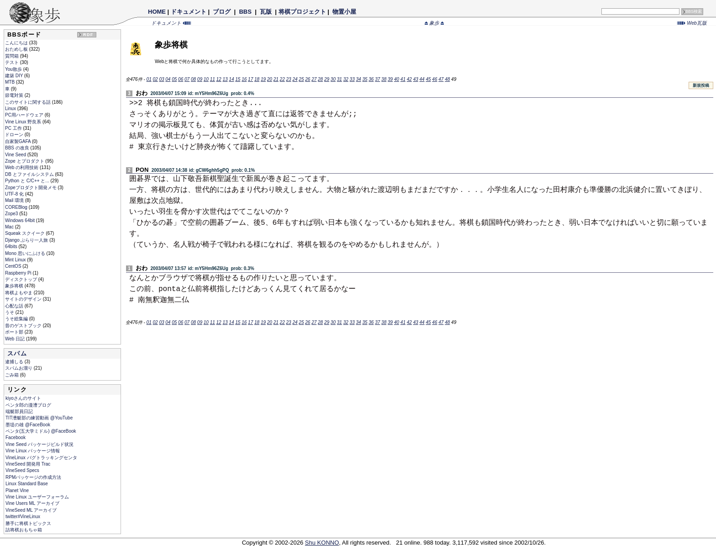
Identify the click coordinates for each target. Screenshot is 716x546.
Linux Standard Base (26, 483)
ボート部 (15, 331)
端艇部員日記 (19, 411)
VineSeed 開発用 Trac (27, 463)
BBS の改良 (18, 147)
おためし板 (17, 49)
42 (409, 79)
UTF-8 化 (15, 193)
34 (358, 79)
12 (218, 79)
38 (383, 79)
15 (237, 79)
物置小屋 (344, 11)
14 (231, 79)
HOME (157, 11)
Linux (11, 108)
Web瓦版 (692, 23)
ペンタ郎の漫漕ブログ (28, 405)
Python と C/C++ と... (27, 180)
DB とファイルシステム (30, 174)
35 (364, 79)
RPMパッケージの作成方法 (33, 477)
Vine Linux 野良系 (23, 121)
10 (206, 79)
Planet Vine (17, 490)
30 (333, 79)
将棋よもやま (19, 292)
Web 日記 (15, 338)
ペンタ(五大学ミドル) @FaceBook (40, 431)
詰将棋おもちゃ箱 (23, 529)
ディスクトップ (21, 279)
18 (256, 79)
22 (282, 79)
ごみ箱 (12, 374)
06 (180, 79)
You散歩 (14, 69)
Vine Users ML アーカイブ (32, 503)
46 (434, 79)
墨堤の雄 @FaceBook (27, 424)
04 (167, 79)
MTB (10, 82)
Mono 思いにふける (26, 253)
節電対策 (15, 95)
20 (269, 79)
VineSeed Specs (22, 470)
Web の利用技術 (22, 167)
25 (301, 79)
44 (422, 79)
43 (415, 79)
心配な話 (15, 305)
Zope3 (12, 213)
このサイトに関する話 (28, 102)
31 (339, 79)
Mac (10, 226)
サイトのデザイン (24, 299)
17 (250, 79)
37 (377, 79)
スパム (17, 353)
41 (402, 79)
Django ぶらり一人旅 (27, 240)
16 (244, 79)
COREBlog (17, 207)
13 (224, 79)
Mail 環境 (15, 200)
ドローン (15, 134)
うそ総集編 (17, 318)
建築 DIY (14, 75)
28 (320, 79)
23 (288, 79)
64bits (11, 246)
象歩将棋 (15, 285)
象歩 (434, 23)
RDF (88, 34)
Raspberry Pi (19, 273)
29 (326, 79)
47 (440, 79)
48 (447, 79)
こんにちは (17, 42)
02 (155, 79)
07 (187, 79)
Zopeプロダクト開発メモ (31, 187)
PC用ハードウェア (25, 114)
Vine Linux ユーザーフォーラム (37, 496)
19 (263, 79)
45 (428, 79)
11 (212, 79)
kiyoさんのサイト (23, 398)
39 (390, 79)
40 (396, 79)
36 (371, 79)
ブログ (221, 11)
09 (199, 79)
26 (307, 79)
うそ (10, 312)
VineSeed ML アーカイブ (31, 510)
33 (352, 79)
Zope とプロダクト (25, 161)
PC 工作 (14, 128)
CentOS (13, 266)
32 (345, 79)
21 (276, 79)
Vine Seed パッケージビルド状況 (39, 444)
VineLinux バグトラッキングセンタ (41, 457)
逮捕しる (15, 361)
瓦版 (265, 11)
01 (149, 79)
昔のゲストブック (24, 325)
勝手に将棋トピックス (28, 523)
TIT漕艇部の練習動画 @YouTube (39, 417)
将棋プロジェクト (302, 11)
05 (174, 79)
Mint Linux (16, 259)
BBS (245, 11)
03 (161, 79)
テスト (12, 62)
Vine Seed (16, 154)
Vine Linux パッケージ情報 (32, 450)
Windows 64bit (20, 220)
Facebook (15, 437)
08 (193, 79)
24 (294, 79)
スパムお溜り (19, 368)
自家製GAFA (18, 141)
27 (313, 79)
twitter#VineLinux (22, 516)
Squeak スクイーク (25, 233)
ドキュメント (188, 11)
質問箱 (12, 55)
